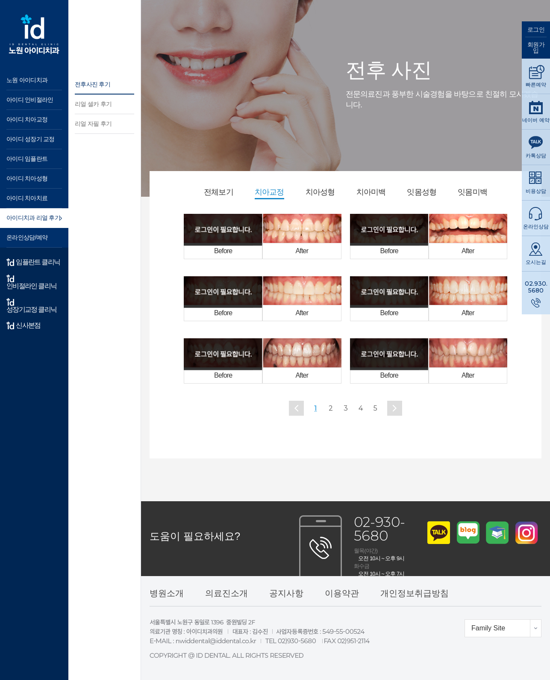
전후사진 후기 (92, 84)
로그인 (535, 30)
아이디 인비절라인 (29, 99)
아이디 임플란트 (26, 158)
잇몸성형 (421, 192)
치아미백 (371, 192)
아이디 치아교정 (26, 119)
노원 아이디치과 (26, 80)
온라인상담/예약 (26, 237)
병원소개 (167, 593)
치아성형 (320, 192)
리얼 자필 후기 (93, 123)
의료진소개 (226, 593)
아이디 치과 (34, 34)
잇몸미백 (472, 192)
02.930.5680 (536, 287)
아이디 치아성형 (26, 178)
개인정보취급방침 (414, 593)
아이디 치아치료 (26, 198)
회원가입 (535, 47)
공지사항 (286, 593)
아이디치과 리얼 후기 (33, 217)
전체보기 (218, 192)
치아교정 (269, 192)
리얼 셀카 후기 (93, 104)
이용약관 (342, 593)
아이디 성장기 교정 (30, 139)
